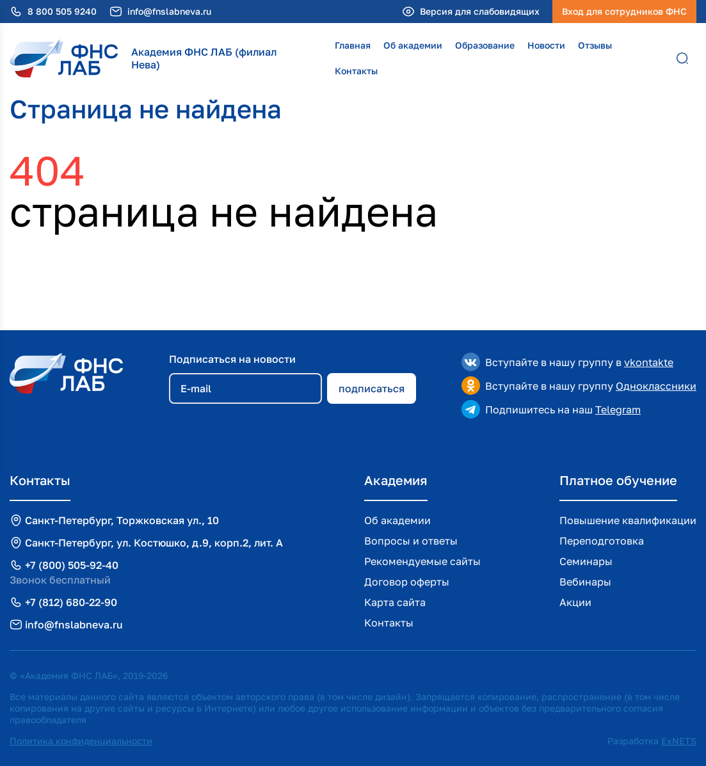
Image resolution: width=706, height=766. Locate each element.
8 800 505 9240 (62, 11)
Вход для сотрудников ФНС (624, 11)
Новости (546, 45)
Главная (353, 45)
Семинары (586, 561)
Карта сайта (395, 602)
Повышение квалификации (627, 520)
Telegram (618, 409)
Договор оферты (406, 581)
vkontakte (648, 362)
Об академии (412, 45)
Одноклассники (656, 385)
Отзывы (595, 45)
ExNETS (678, 740)
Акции (575, 602)
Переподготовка (601, 540)
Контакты (356, 70)
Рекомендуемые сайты (422, 561)
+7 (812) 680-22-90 (71, 602)
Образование (485, 45)
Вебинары (585, 581)
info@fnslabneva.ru (169, 11)
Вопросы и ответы (411, 540)
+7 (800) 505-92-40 (71, 565)
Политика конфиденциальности (81, 740)
